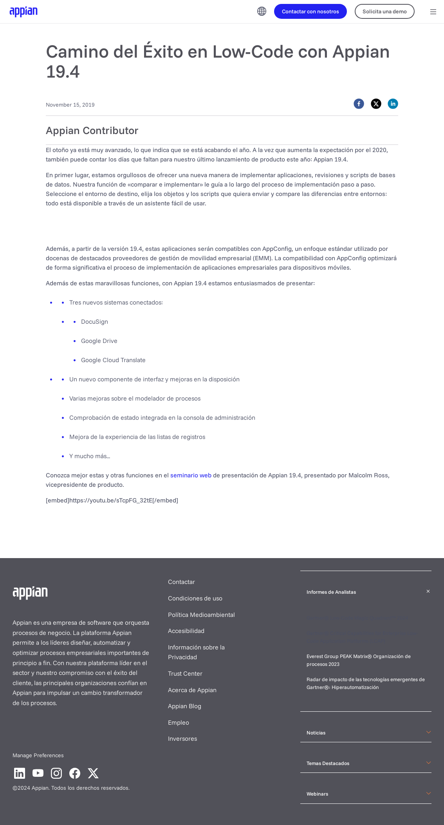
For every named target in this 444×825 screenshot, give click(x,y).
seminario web (190, 475)
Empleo (178, 722)
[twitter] (376, 103)
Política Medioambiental (201, 614)
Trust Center (185, 673)
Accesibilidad (186, 631)
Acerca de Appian (192, 690)
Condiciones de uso (195, 598)
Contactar (181, 582)
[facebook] (359, 103)
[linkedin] (393, 103)
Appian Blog (184, 706)
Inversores (182, 738)
